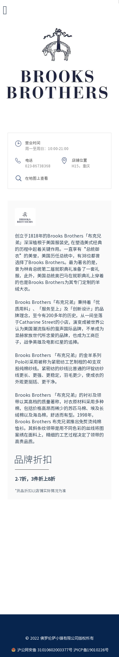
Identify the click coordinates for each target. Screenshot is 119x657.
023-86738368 (38, 166)
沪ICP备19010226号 (91, 650)
